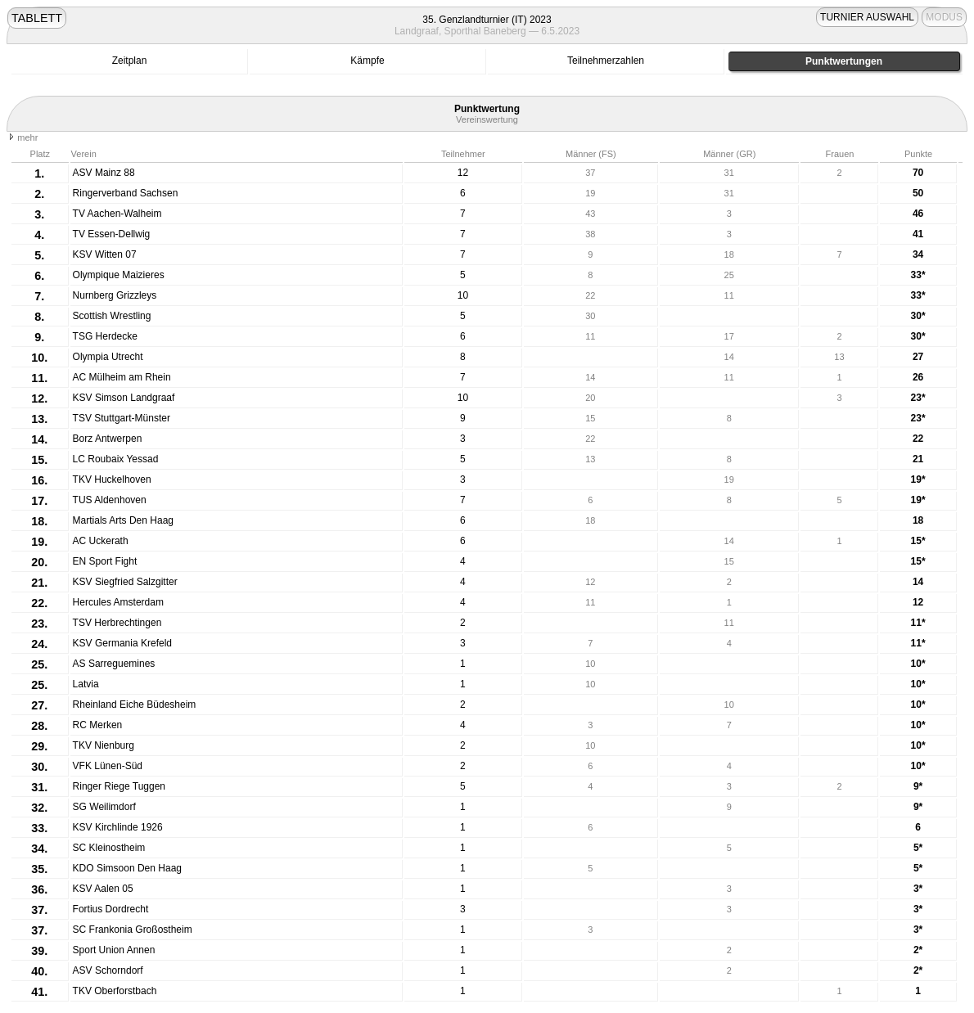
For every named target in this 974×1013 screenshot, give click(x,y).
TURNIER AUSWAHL (867, 17)
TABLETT (36, 18)
